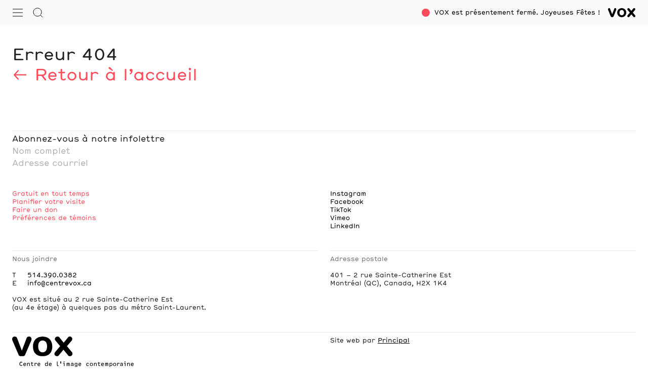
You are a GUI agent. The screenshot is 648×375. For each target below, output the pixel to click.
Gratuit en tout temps (51, 194)
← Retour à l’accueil (104, 76)
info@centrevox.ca (59, 283)
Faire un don (35, 210)
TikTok (340, 210)
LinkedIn (345, 226)
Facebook (346, 202)
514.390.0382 (52, 275)
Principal (394, 341)
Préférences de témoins (54, 218)
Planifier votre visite (48, 202)
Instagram (348, 194)
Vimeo (340, 218)
